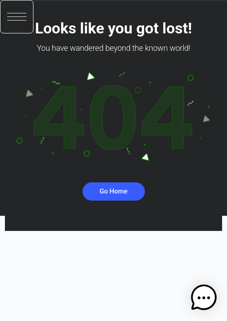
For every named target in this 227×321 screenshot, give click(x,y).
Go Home (113, 191)
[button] (16, 16)
